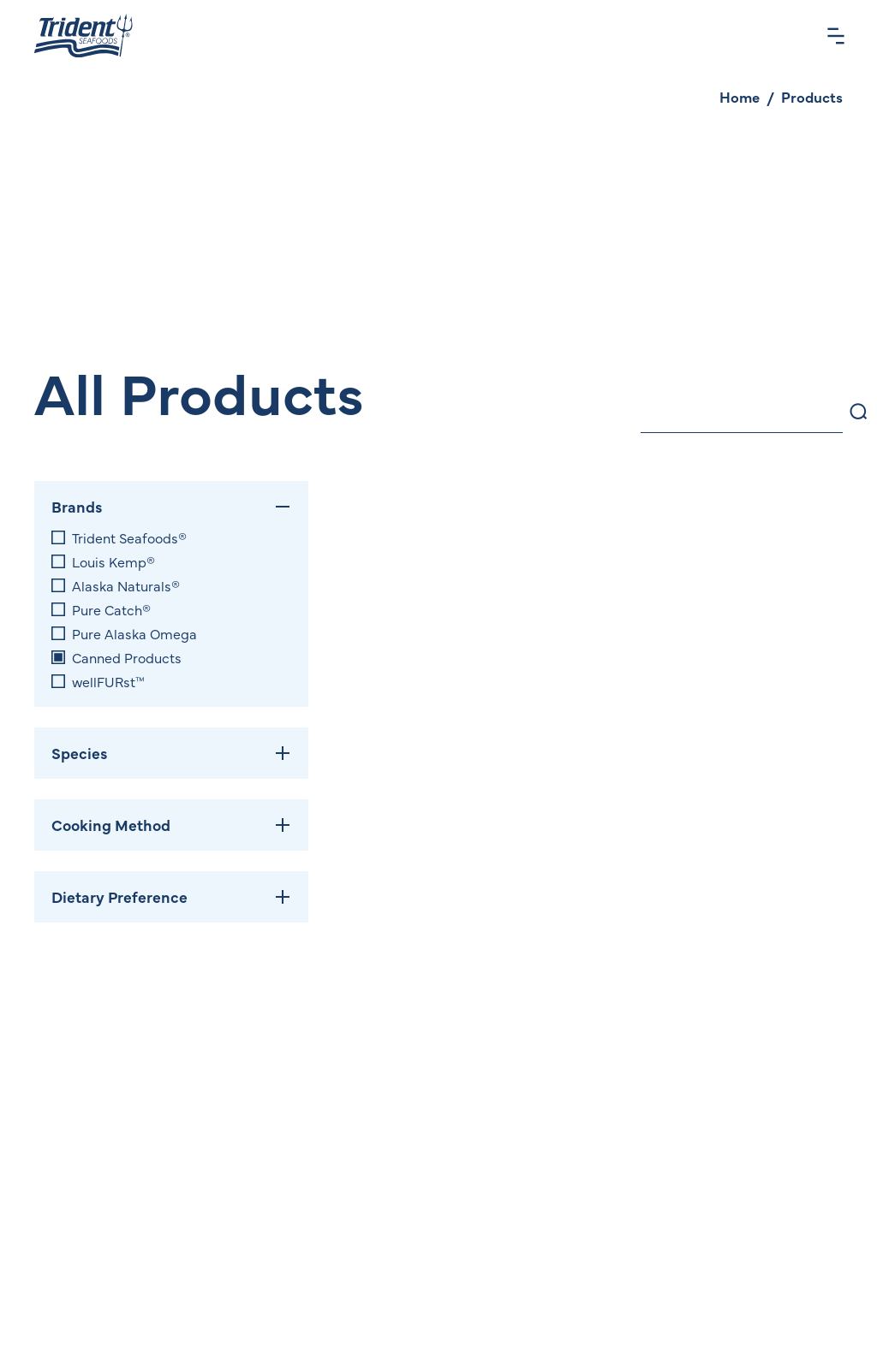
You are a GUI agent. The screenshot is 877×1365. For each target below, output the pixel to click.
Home (739, 96)
